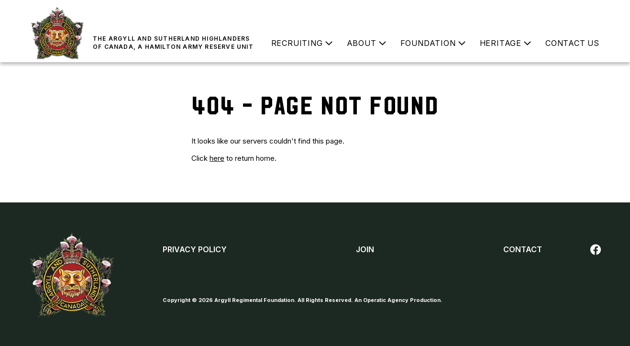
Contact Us (572, 43)
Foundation (428, 43)
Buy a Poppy (576, 12)
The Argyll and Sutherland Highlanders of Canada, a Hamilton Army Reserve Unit (173, 42)
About (361, 43)
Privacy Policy (195, 249)
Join (477, 12)
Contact (522, 249)
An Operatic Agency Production (397, 300)
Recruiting (297, 43)
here (217, 158)
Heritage (500, 43)
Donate (526, 12)
